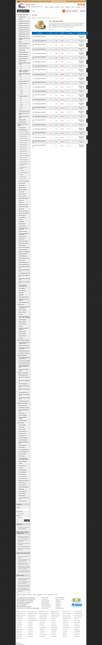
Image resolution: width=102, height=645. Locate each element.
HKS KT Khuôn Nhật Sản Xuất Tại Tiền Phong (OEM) (24, 317)
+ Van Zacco (21, 170)
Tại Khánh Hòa (77, 625)
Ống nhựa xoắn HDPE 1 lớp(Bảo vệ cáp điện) (24, 71)
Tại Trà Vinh (53, 622)
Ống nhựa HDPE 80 (23, 83)
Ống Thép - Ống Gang (23, 403)
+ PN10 (20, 89)
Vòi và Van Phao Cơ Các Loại (24, 498)
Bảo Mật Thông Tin (45, 603)
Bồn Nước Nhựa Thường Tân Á (24, 386)
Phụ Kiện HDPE (59, 601)
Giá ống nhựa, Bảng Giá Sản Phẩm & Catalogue (23, 528)
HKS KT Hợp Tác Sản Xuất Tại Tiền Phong (24, 307)
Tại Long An (53, 620)
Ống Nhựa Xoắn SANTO (24, 345)
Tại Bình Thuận (54, 625)
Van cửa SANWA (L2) (23, 439)
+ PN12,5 (21, 91)
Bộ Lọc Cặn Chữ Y (22, 484)
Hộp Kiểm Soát (21, 304)
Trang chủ (33, 17)
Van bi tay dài (22, 427)
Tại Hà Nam (65, 631)
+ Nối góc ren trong (23, 142)
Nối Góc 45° (21, 200)
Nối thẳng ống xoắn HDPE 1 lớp (24, 279)
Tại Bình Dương (43, 620)
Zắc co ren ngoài (22, 196)
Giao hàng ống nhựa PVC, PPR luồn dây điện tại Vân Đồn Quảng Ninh (24, 590)
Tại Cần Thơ (53, 624)
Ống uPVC (58, 603)
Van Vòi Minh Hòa (46, 17)
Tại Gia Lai (30, 625)
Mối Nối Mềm (21, 489)
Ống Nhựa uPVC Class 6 (24, 34)
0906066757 (82, 10)
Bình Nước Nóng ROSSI (24, 401)
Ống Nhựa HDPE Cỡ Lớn (24, 81)
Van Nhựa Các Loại (23, 501)
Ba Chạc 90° (21, 208)
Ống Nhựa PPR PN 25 (23, 58)
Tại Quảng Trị (76, 627)
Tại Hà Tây (53, 618)
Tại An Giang (18, 622)
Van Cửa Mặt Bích (22, 491)
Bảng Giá (52, 7)
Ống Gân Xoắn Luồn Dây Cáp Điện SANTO (24, 343)
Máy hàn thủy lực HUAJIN (24, 363)
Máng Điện (21, 292)
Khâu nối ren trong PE (23, 241)
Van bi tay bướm (22, 453)
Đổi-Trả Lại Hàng (45, 608)
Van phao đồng (22, 465)
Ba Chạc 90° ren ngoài (23, 213)
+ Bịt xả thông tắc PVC (23, 161)
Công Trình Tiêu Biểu (46, 600)
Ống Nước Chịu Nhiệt (78, 615)
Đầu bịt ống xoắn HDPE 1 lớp (24, 282)
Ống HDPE (58, 600)
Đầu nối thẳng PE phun (23, 262)
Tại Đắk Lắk (76, 624)
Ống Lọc (20, 41)
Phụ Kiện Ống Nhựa (78, 611)
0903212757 (75, 10)
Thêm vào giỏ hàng (81, 37)
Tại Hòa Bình (65, 629)
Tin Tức (83, 7)
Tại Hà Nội (65, 636)
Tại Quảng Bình (19, 629)
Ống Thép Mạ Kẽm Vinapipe (23, 418)
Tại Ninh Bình (30, 631)
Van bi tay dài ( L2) (22, 431)
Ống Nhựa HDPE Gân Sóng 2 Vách (24, 63)
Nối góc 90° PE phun (23, 253)
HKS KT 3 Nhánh (22, 321)
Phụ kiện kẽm (22, 413)
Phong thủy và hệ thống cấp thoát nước (23, 557)
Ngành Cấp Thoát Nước (23, 553)
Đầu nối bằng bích (22, 256)
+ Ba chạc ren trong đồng (24, 134)
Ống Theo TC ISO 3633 (23, 43)
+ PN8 (20, 87)
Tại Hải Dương (77, 636)
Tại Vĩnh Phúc (42, 632)
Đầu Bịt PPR (21, 221)
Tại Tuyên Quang (43, 634)
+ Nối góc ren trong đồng (24, 140)
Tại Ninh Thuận (65, 625)
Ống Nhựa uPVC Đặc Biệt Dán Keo (24, 39)
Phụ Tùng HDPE (22, 226)
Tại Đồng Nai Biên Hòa (32, 620)
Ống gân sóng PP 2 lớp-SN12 (24, 114)
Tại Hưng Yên (19, 631)
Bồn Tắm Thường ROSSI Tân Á (24, 395)
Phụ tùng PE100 (22, 290)
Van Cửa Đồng (22, 447)
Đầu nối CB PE (22, 260)
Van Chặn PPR (22, 217)
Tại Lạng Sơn (76, 632)
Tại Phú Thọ (53, 632)
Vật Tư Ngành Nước (78, 613)
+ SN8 (20, 66)
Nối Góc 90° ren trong (23, 204)
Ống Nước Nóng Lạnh (44, 613)
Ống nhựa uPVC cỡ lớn (23, 48)
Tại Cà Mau (42, 624)
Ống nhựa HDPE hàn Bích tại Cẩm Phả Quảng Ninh (23, 582)
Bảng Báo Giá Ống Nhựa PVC (24, 546)
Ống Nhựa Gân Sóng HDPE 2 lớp (24, 74)
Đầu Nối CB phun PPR (23, 198)
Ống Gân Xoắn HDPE (60, 608)
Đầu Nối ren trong (22, 187)
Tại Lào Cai (65, 634)
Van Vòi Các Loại (22, 482)
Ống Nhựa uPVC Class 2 (24, 25)
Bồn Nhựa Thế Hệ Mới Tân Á (24, 390)
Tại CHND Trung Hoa (32, 618)
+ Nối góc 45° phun (23, 146)
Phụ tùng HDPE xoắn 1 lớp (24, 273)
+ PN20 (20, 109)
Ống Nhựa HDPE (22, 60)
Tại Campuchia (19, 618)
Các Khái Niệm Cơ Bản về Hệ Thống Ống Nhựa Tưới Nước (24, 571)
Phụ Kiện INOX (22, 495)
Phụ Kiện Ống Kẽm (23, 420)
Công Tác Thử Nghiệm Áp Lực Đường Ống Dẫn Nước (24, 560)
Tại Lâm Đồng (65, 624)
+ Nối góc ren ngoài (23, 138)
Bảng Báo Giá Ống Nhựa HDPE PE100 (23, 541)
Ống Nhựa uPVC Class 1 (24, 23)
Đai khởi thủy (21, 238)
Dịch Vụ (62, 7)
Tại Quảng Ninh (77, 631)
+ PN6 (20, 85)
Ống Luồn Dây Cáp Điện (23, 340)
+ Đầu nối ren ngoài (23, 153)
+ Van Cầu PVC (22, 179)
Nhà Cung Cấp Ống (43, 615)
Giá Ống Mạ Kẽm (19, 616)
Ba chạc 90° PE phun (23, 249)
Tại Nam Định (53, 631)
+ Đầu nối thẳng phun (23, 159)
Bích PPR (21, 219)
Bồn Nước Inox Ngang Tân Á (24, 381)
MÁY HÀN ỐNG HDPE (22, 355)
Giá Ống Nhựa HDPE (67, 616)
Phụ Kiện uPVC (59, 604)
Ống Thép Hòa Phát (23, 405)
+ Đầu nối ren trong (23, 157)
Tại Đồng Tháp (65, 620)
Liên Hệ (72, 7)
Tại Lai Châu (76, 634)
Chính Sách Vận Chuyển (46, 605)
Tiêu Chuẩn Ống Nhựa (32, 613)
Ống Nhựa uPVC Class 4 (24, 29)
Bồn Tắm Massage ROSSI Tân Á (24, 398)
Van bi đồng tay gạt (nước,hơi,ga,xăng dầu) (23, 459)
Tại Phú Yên (18, 627)
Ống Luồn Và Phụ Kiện (23, 296)
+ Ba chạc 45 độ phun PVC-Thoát (23, 164)
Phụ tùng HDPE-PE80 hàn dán (24, 270)
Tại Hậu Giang (65, 622)
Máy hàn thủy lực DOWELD (24, 360)
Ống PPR (57, 605)
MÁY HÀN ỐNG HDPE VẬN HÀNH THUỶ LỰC (24, 358)
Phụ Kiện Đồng (22, 493)
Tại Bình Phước (19, 620)
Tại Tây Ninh (76, 618)
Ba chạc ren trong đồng (24, 181)
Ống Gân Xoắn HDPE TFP (24, 351)
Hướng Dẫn (67, 7)
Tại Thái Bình (42, 631)
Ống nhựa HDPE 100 (23, 96)
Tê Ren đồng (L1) (22, 474)
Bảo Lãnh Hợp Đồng (45, 601)
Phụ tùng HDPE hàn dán (24, 264)
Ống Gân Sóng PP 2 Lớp (24, 111)
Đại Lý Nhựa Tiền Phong (21, 611)
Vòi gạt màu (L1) (22, 433)
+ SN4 (20, 68)
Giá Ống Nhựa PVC (55, 616)
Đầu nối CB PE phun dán (24, 258)
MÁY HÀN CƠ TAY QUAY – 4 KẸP (24, 370)
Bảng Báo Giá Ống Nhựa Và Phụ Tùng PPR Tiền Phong (23, 537)
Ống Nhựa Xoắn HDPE (55, 615)
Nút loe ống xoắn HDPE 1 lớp (24, 276)
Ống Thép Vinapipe (23, 415)
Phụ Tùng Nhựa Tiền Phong (22, 125)
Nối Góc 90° (21, 202)
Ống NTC (21, 19)
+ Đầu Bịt (21, 174)
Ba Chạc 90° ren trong (23, 211)
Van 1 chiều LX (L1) (23, 476)
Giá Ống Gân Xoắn (31, 616)
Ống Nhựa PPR (22, 50)
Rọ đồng (20, 463)
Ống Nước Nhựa (66, 611)
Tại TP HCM (42, 636)
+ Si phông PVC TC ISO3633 (23, 168)
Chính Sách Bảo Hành (46, 604)
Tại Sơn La (65, 632)
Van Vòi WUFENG (22, 470)
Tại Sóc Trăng (19, 624)
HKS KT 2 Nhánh (22, 310)
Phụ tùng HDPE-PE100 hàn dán (24, 267)
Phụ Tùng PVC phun (23, 129)
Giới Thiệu (57, 7)
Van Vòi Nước (39, 17)
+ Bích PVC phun (22, 176)
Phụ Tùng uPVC (22, 127)
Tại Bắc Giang (19, 632)
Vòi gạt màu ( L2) (22, 435)
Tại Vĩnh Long (42, 622)
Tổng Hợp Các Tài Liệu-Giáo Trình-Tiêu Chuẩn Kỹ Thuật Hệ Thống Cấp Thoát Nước (24, 567)
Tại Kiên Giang (77, 622)
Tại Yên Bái (53, 634)
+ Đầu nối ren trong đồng (24, 155)
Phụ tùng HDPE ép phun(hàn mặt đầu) (23, 286)
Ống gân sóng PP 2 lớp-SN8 (24, 117)
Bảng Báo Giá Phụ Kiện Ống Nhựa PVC (23, 549)
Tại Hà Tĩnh (30, 629)
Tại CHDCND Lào (43, 618)
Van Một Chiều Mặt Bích (24, 487)
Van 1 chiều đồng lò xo (23, 451)
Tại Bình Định (30, 627)
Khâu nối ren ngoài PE (23, 243)
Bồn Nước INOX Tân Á (23, 375)
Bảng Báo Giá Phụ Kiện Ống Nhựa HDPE (23, 544)
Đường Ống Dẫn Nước (44, 611)
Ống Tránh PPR (22, 223)
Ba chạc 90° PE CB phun (24, 247)
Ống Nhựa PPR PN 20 (23, 56)
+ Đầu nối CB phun (23, 151)
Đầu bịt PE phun (22, 245)
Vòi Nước (21, 467)
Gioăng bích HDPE (23, 231)
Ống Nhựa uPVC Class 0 (24, 21)
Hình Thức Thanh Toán (46, 607)
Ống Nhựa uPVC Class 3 (24, 27)
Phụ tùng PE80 (22, 288)
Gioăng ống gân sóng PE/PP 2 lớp (23, 229)
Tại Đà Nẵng (53, 636)
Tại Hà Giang (30, 636)
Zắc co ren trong (22, 193)
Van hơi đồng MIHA (23, 461)
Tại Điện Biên (76, 629)
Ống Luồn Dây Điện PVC (24, 302)
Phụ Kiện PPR (58, 607)
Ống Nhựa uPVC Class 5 (24, 31)
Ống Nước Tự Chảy (66, 613)
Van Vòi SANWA (22, 425)
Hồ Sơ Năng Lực (45, 599)
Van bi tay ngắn (22, 429)
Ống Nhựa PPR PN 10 (23, 52)
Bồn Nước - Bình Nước (23, 372)
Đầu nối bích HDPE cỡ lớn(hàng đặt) (23, 234)
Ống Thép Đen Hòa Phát (24, 407)
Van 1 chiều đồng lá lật (54, 17)
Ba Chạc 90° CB (22, 215)
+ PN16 (20, 94)
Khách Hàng (68, 10)
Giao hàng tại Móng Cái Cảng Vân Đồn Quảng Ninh (23, 579)
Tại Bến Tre (30, 622)
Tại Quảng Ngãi (43, 627)
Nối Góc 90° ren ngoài (23, 206)
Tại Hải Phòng (19, 638)
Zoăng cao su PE (22, 236)
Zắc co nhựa (21, 191)
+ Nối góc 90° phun (23, 144)
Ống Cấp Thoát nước (55, 613)
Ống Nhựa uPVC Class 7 (24, 36)
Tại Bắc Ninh (30, 632)
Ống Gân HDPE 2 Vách (32, 611)
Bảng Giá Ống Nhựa (78, 616)
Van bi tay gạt (22, 456)
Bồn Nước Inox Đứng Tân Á (24, 378)
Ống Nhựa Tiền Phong (23, 14)
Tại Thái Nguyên (19, 634)
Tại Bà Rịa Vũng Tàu (67, 618)
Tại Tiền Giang (77, 620)
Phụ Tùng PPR (22, 183)
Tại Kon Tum (42, 625)
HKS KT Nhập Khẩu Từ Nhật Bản (23, 329)
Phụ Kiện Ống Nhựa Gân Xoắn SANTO (24, 348)
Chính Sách (78, 7)
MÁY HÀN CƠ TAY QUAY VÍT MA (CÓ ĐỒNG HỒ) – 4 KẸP (24, 366)
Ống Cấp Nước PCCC (32, 615)
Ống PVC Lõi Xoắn (23, 45)
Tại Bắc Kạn (30, 634)
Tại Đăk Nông (19, 625)
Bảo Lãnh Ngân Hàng (20, 613)
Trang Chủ (46, 7)
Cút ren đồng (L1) (22, 472)
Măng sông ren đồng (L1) (24, 480)
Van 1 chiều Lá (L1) (23, 478)
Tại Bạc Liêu (30, 624)
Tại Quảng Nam (54, 627)
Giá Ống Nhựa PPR (43, 616)
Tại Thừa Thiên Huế (66, 627)
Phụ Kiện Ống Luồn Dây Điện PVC (24, 300)
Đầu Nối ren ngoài (22, 189)
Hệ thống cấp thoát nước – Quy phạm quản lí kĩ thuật (23, 563)
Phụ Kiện (21, 314)
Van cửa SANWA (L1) (23, 437)
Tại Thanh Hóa (54, 629)
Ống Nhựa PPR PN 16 (23, 54)
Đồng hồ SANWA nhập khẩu (23, 443)
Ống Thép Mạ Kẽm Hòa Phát (23, 410)
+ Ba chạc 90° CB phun (23, 131)
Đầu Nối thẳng (22, 185)
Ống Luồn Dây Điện (66, 615)
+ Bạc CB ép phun (22, 149)
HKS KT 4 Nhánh (22, 312)
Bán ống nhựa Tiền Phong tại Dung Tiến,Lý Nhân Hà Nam (23, 586)
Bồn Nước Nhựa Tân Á (23, 383)
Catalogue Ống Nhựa (55, 611)
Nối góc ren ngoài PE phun (24, 251)
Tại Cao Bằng (19, 636)
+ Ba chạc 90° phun (23, 136)
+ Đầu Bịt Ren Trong (23, 172)
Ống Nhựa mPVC (22, 119)
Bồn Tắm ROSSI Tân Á (23, 392)
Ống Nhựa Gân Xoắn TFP (24, 353)
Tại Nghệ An (42, 629)
